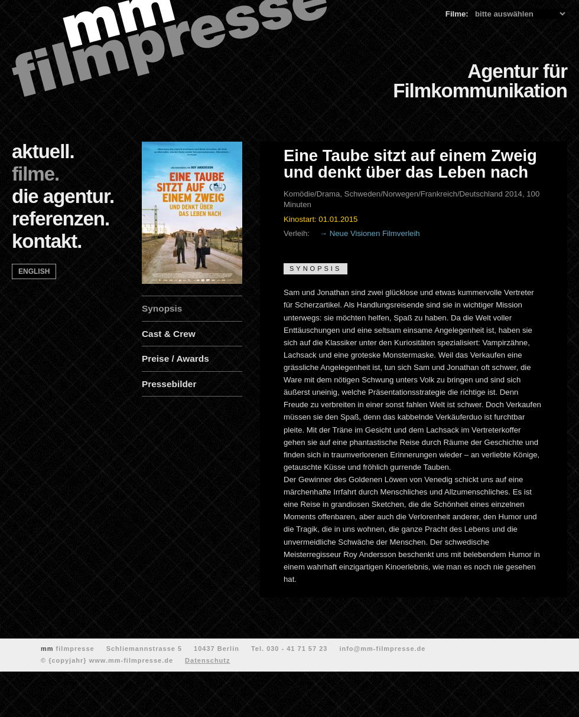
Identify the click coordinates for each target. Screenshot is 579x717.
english (34, 271)
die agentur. (63, 196)
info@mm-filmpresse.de (382, 648)
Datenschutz (207, 660)
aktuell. (43, 151)
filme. (35, 174)
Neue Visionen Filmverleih (375, 233)
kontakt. (47, 241)
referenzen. (60, 219)
